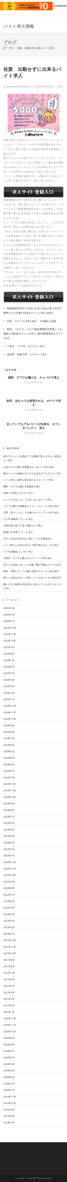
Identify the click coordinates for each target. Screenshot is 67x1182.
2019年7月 (9, 1122)
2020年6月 (9, 1057)
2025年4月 (9, 679)
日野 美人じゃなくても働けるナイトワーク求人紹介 (31, 512)
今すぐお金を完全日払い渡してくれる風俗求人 (27, 538)
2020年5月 (9, 1064)
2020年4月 (9, 1070)
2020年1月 (9, 1090)
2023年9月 (9, 803)
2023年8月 (9, 810)
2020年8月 (9, 1044)
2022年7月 (9, 894)
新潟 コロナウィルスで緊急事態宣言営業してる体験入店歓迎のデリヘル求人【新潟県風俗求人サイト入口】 (33, 333)
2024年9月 (9, 725)
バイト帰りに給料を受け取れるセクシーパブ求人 (28, 479)
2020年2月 (9, 1083)
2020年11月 (9, 1024)
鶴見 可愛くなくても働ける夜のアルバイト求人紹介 (31, 571)
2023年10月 (9, 797)
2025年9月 (9, 647)
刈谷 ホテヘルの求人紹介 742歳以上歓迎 (31, 321)
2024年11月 (9, 712)
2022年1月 (9, 933)
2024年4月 (9, 757)
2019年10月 (9, 1103)
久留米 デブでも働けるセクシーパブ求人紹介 (27, 558)
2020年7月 (9, 1051)
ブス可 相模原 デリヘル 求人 (18, 519)
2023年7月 (9, 816)
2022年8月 (9, 888)
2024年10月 (9, 718)
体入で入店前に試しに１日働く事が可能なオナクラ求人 (32, 564)
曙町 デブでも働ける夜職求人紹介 (22, 486)
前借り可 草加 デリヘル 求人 (18, 532)
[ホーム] (4, 48)
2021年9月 (9, 959)
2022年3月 (9, 920)
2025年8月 (9, 653)
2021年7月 (9, 972)
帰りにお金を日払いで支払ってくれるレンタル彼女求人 (32, 577)
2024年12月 (9, 705)
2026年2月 (9, 614)
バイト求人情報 (18, 26)
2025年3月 (9, 686)
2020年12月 (9, 1018)
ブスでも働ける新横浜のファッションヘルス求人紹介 (31, 506)
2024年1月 (9, 777)
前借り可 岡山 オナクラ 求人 (18, 493)
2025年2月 (9, 692)
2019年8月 (9, 1116)
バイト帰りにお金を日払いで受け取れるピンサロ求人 (31, 545)
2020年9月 (9, 1038)
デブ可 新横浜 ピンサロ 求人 (18, 551)
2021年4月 (9, 992)
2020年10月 (9, 1031)
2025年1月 (9, 699)
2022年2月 (9, 927)
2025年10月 (9, 640)
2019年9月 (9, 1109)
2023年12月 (9, 784)
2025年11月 (9, 634)
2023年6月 (9, 823)
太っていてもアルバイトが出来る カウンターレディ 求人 (33, 426)
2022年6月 (9, 901)
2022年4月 (9, 914)
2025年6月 (9, 666)
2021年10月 (9, 953)
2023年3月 (9, 842)
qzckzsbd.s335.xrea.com (18, 86)
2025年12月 (9, 627)
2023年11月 (9, 790)
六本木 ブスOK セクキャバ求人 (26, 346)
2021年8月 (9, 966)
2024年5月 (9, 751)
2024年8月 (9, 731)
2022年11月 (9, 868)
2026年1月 (9, 621)
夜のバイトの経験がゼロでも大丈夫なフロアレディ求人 (32, 473)
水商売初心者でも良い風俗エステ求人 (23, 525)
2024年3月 (9, 764)
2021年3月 (9, 999)
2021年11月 (9, 946)
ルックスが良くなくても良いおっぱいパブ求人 (27, 499)
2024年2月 (9, 770)
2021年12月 (9, 940)
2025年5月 (9, 673)
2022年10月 (9, 875)
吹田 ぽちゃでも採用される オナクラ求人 (33, 403)
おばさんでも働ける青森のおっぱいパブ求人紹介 (28, 467)
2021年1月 (9, 1012)
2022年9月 (9, 881)
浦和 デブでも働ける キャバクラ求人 (33, 377)
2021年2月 (9, 1005)
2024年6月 (9, 745)
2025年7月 (9, 660)
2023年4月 (9, 836)
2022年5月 (9, 907)
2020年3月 (9, 1077)
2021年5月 (9, 985)
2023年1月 (9, 855)
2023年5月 (9, 829)
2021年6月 (9, 979)
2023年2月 (9, 849)
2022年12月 (9, 862)
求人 (61, 86)
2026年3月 (9, 608)
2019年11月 (9, 1096)
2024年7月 (9, 738)
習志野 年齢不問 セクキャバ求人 (27, 354)
